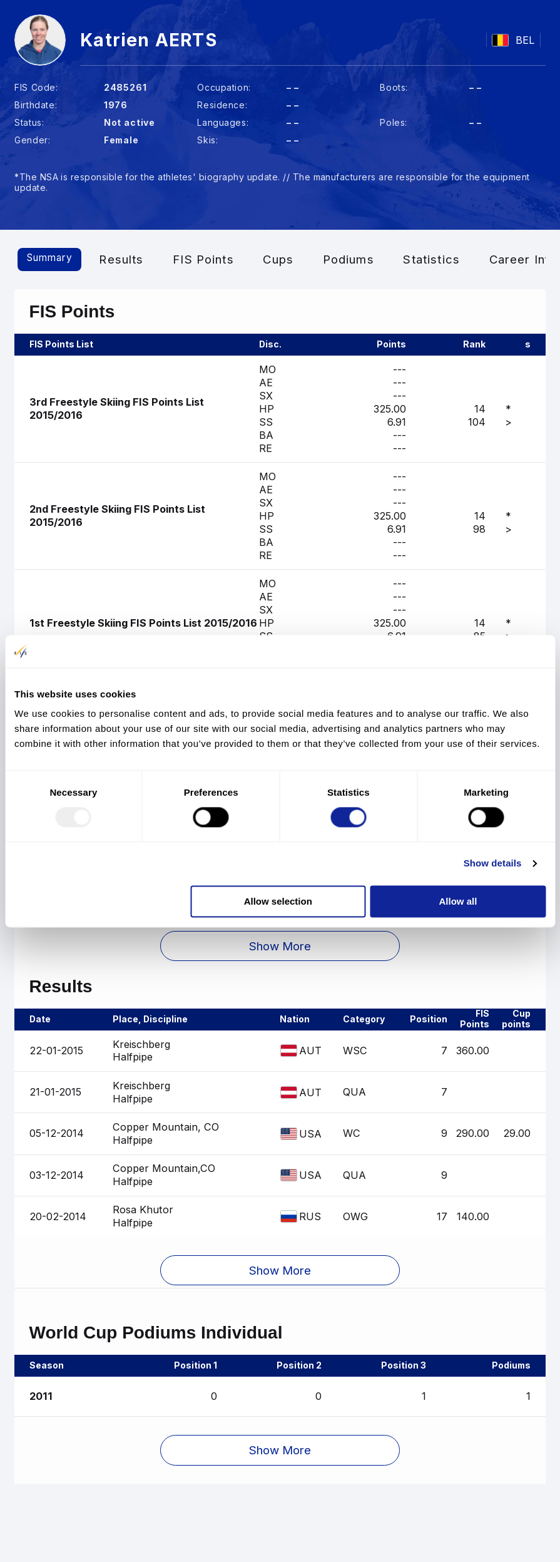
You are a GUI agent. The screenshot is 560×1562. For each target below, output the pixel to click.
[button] (280, 953)
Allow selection (278, 901)
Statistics (446, 259)
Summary (57, 259)
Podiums (363, 259)
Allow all (458, 901)
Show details (493, 863)
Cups (293, 259)
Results (136, 259)
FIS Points (218, 259)
